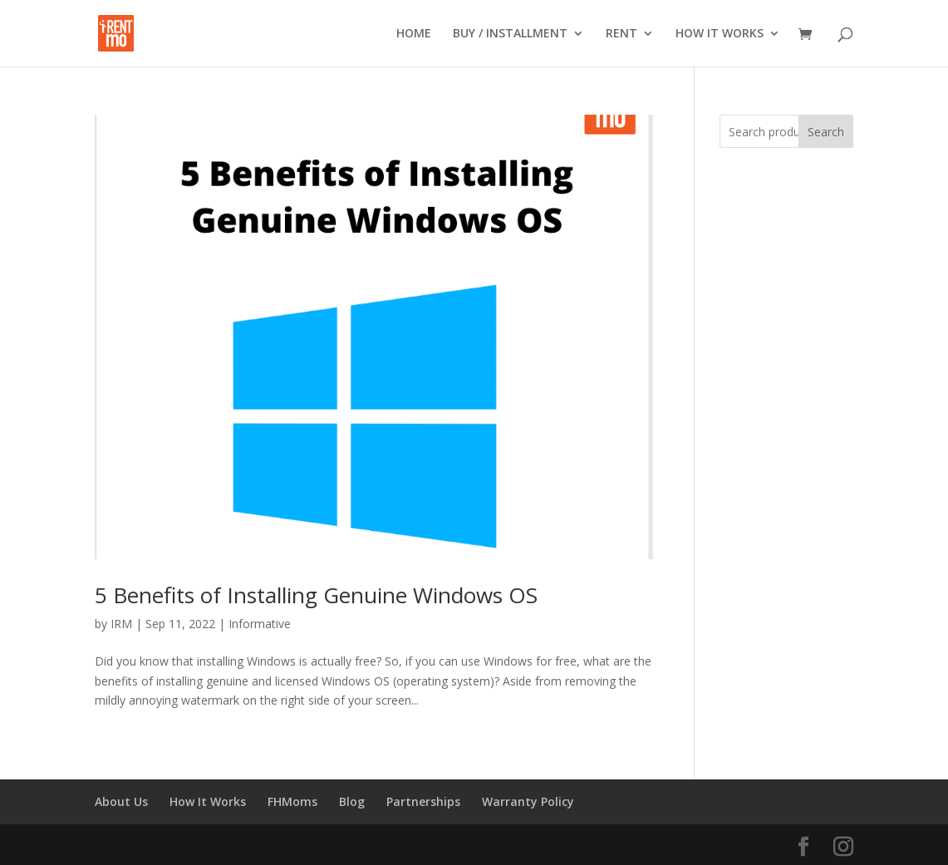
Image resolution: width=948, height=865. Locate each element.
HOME (413, 34)
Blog (352, 801)
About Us (121, 801)
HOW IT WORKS (719, 34)
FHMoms (292, 801)
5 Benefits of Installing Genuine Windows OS (316, 595)
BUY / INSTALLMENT (510, 34)
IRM (121, 624)
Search (826, 132)
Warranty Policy (528, 801)
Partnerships (423, 801)
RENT (621, 34)
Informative (259, 624)
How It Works (207, 801)
